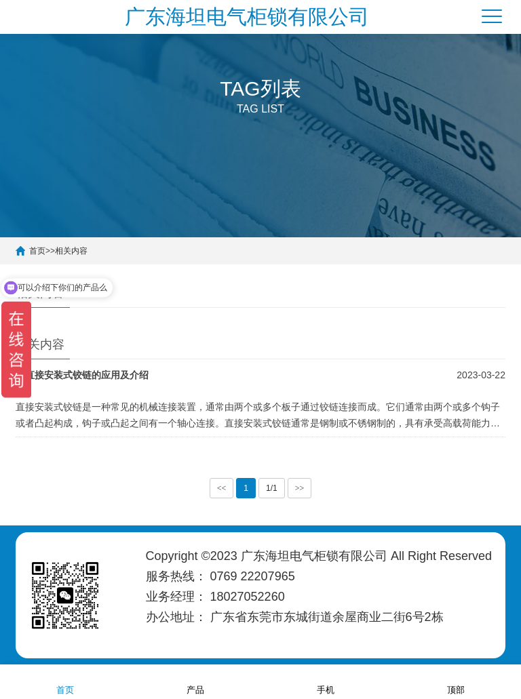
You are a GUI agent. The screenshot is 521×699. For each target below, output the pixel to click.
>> (300, 488)
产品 (195, 681)
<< (222, 488)
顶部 (456, 681)
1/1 (271, 488)
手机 (325, 681)
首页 (65, 681)
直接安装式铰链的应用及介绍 (87, 375)
